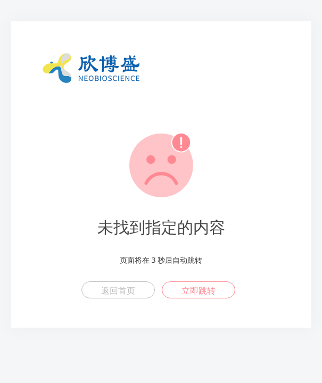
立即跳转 (198, 290)
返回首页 (118, 290)
